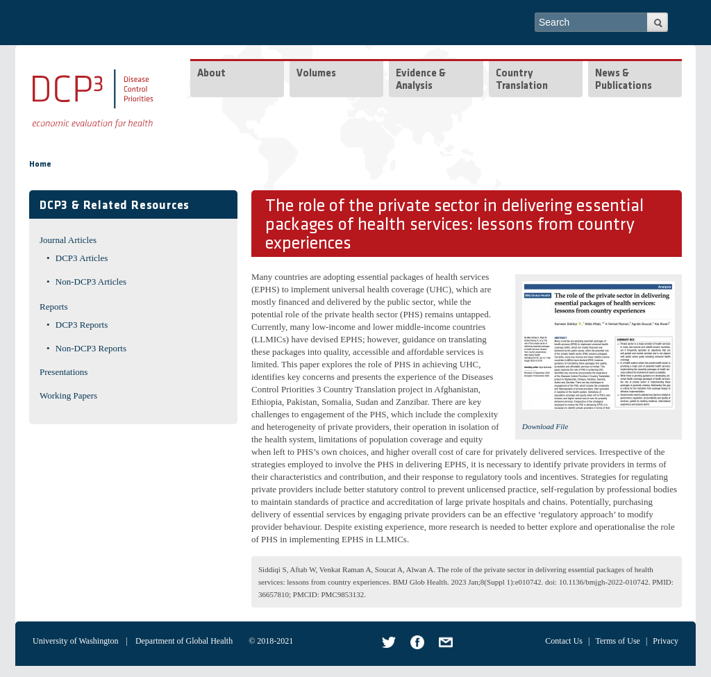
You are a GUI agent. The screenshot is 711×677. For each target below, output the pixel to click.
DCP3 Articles (82, 258)
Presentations (63, 372)
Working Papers (68, 395)
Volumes (316, 74)
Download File (545, 426)
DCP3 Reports (82, 324)
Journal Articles (68, 240)
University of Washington (75, 641)
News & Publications (623, 80)
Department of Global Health (184, 641)
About (211, 74)
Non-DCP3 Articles (91, 281)
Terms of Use (617, 641)
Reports (53, 306)
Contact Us (564, 641)
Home (40, 164)
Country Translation (522, 80)
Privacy (665, 641)
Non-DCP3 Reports (91, 348)
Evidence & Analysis (421, 80)
